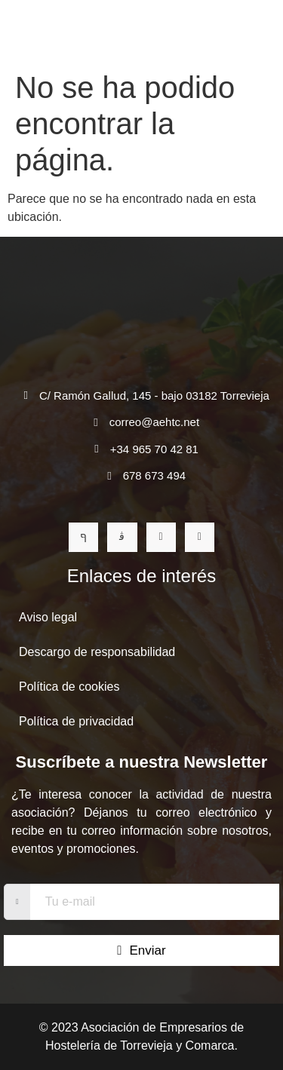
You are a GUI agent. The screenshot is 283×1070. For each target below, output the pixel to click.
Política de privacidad (76, 721)
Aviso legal (48, 617)
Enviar (141, 950)
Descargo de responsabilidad (97, 651)
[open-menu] (256, 32)
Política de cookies (69, 686)
